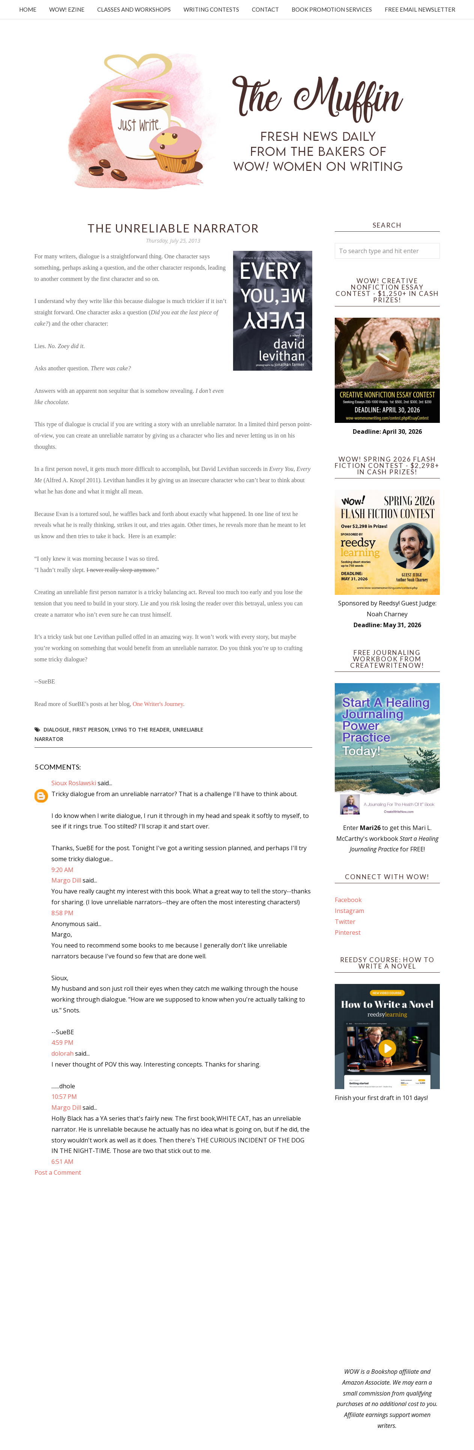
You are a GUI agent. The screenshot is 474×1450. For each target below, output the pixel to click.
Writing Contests (211, 9)
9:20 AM (62, 870)
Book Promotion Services (332, 9)
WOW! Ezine (66, 9)
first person (90, 729)
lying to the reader (141, 729)
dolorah (62, 1053)
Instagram (349, 911)
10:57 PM (64, 1096)
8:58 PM (62, 913)
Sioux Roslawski (73, 783)
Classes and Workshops (134, 9)
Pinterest (348, 932)
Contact (265, 9)
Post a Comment (58, 1172)
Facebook (348, 900)
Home (27, 9)
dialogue (56, 729)
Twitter (345, 921)
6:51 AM (62, 1161)
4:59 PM (62, 1042)
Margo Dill (66, 880)
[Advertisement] (387, 1234)
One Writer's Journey (157, 704)
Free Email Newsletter (420, 9)
